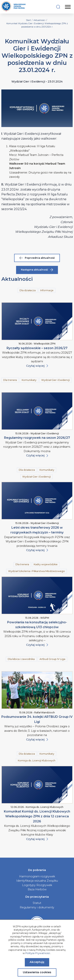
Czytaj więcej (37, 366)
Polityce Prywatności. (38, 953)
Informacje (46, 290)
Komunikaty (29, 380)
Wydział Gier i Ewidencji (55, 380)
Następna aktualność (37, 269)
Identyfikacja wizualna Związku (37, 880)
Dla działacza (28, 290)
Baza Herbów (37, 889)
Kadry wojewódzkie (46, 564)
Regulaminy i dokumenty (37, 907)
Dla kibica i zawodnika (21, 659)
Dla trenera (10, 380)
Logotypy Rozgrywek (37, 885)
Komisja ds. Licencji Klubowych (36, 760)
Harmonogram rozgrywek (37, 876)
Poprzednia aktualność (37, 257)
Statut (37, 903)
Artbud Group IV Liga (52, 659)
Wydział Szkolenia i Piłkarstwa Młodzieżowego (36, 571)
